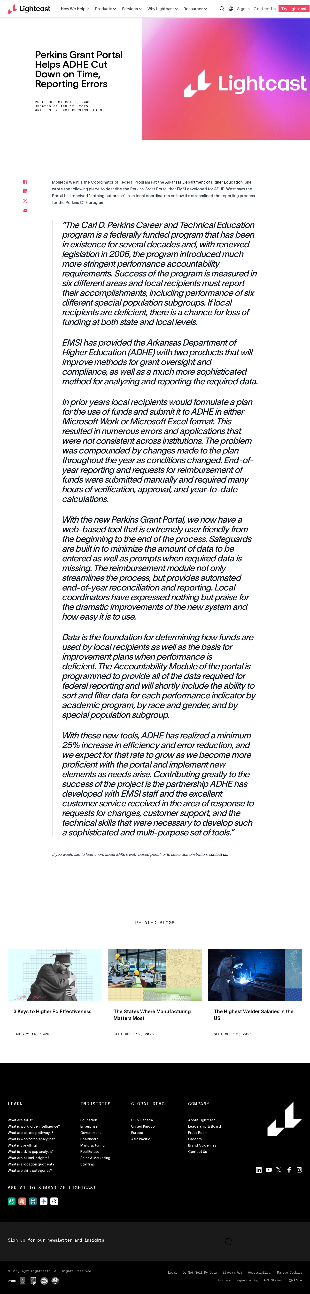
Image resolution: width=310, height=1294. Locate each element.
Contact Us (265, 9)
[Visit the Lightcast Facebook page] (289, 1170)
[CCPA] (44, 1281)
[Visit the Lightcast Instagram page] (299, 1170)
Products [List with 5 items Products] (105, 9)
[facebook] (25, 182)
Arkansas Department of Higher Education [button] (204, 182)
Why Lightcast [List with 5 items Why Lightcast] (162, 9)
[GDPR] (22, 1281)
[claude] (22, 1201)
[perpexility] (33, 1201)
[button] (218, 854)
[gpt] (12, 1201)
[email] (25, 211)
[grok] (54, 1201)
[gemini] (43, 1201)
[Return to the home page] (29, 8)
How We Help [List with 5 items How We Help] (75, 9)
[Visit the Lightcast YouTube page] (269, 1170)
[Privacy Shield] (33, 1281)
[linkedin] (25, 191)
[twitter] (25, 201)
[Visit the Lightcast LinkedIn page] (259, 1170)
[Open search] (222, 8)
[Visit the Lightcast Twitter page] (279, 1170)
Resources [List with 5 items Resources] (195, 9)
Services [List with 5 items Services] (132, 9)
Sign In (243, 9)
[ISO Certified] (12, 1281)
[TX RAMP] (55, 1281)
